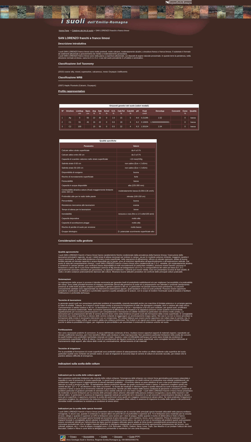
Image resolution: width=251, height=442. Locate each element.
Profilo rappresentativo (71, 91)
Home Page (64, 30)
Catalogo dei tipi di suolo (82, 30)
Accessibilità (88, 437)
